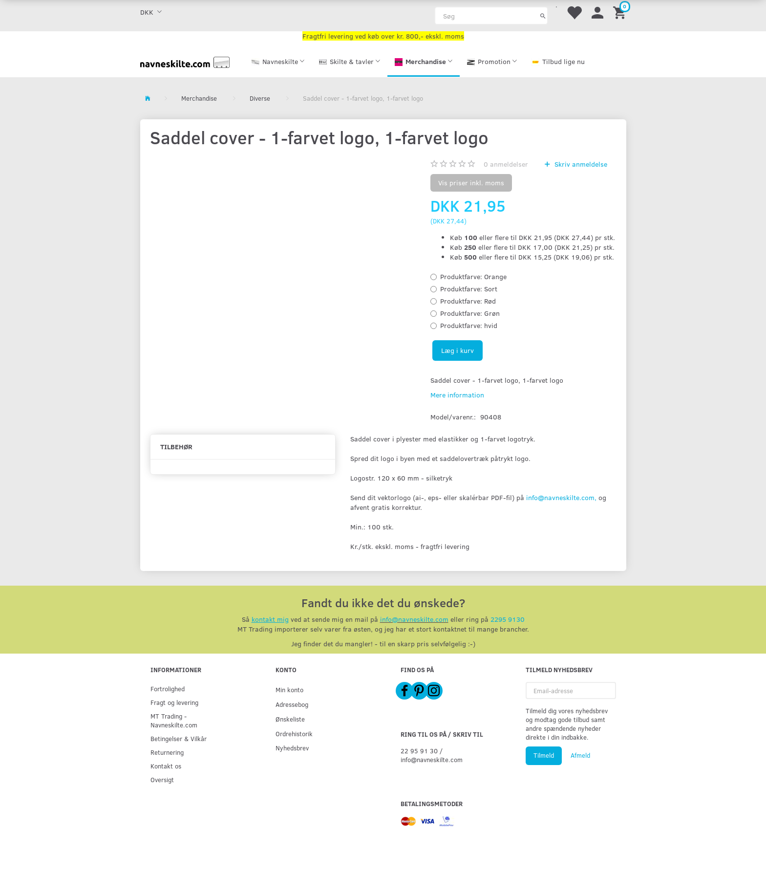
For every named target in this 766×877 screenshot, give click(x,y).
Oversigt (162, 779)
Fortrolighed (167, 688)
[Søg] (543, 16)
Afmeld (580, 755)
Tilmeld (543, 755)
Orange (473, 276)
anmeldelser (506, 164)
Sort (468, 288)
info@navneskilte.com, (561, 497)
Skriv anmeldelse (580, 164)
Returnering (167, 752)
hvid (468, 325)
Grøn (470, 313)
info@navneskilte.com (414, 619)
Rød (468, 301)
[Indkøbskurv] (621, 12)
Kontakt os (165, 766)
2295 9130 (507, 619)
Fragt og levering (174, 702)
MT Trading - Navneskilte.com (173, 720)
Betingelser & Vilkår (178, 738)
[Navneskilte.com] (185, 61)
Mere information (457, 394)
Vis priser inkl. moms (471, 182)
